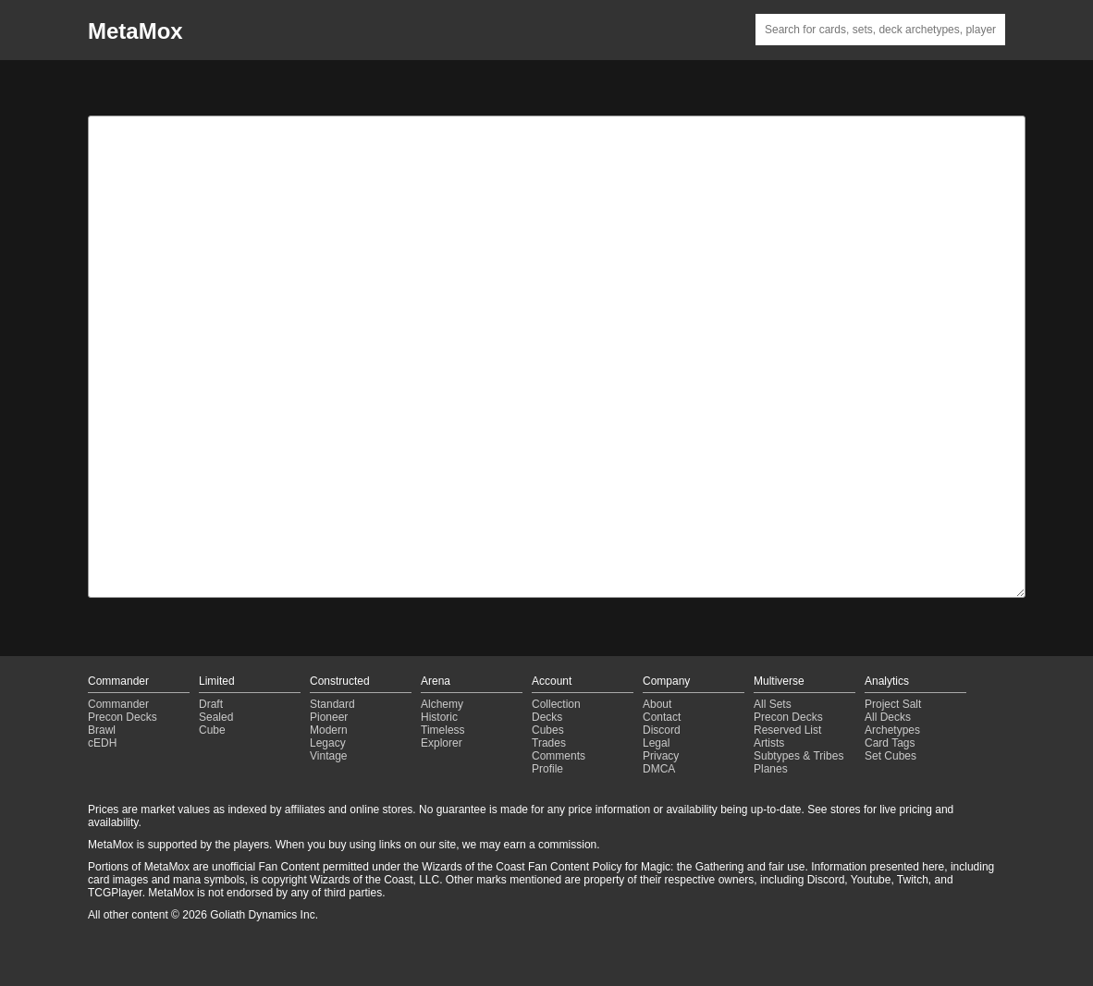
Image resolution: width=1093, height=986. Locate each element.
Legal (656, 742)
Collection (556, 704)
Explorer (441, 742)
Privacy (661, 755)
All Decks (888, 717)
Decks (547, 717)
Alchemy (442, 704)
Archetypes (892, 730)
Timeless (443, 730)
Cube (212, 730)
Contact (662, 717)
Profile (547, 768)
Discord (662, 730)
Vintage (328, 755)
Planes (771, 768)
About (657, 704)
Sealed (216, 717)
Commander (118, 704)
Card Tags (890, 742)
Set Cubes (890, 755)
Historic (439, 717)
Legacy (328, 742)
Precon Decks (122, 717)
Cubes (548, 730)
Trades (549, 742)
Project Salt (893, 704)
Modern (329, 730)
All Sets (773, 704)
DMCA (659, 768)
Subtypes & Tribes (798, 755)
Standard (332, 704)
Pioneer (329, 717)
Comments (558, 755)
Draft (211, 704)
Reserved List (787, 730)
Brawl (102, 730)
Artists (769, 742)
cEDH (102, 742)
